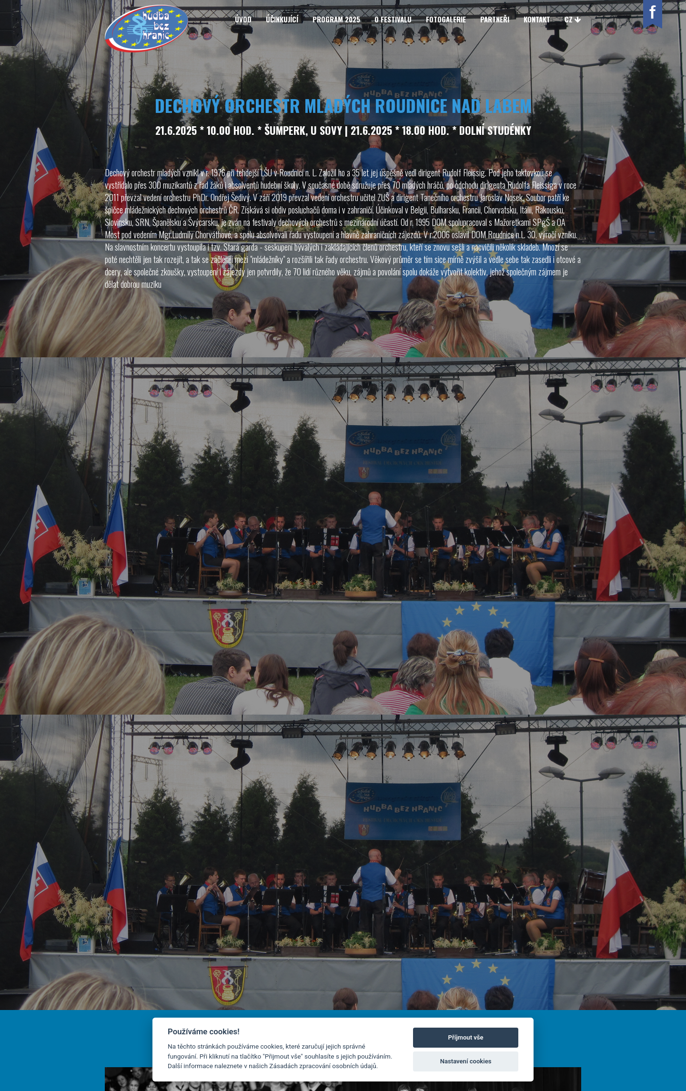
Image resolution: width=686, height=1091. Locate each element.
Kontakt (537, 19)
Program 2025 (336, 19)
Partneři (494, 19)
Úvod (243, 19)
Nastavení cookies (466, 1061)
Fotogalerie (446, 19)
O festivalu (393, 19)
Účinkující (282, 19)
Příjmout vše (466, 1037)
